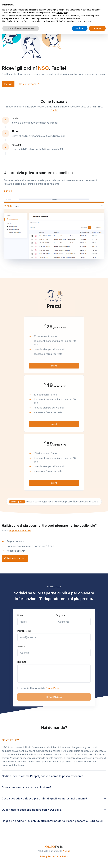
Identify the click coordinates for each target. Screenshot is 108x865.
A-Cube (66, 851)
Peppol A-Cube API (20, 530)
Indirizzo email (24, 631)
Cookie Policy (61, 856)
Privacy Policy (52, 688)
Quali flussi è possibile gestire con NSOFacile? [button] (32, 809)
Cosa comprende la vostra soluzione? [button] (26, 787)
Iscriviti (8, 84)
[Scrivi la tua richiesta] (54, 674)
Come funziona (29, 84)
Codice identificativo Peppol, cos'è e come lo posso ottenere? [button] (42, 776)
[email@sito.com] (54, 637)
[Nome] (34, 621)
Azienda (21, 646)
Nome (20, 615)
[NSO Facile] (54, 846)
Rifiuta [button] (79, 28)
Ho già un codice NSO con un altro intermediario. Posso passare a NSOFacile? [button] (52, 820)
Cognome (60, 615)
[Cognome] (73, 621)
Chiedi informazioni (15, 558)
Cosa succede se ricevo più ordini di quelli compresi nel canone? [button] (44, 798)
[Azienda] (54, 652)
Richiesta (21, 662)
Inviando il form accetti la (40, 688)
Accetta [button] (97, 28)
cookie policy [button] (62, 12)
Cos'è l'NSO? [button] (10, 740)
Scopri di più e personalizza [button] (20, 28)
